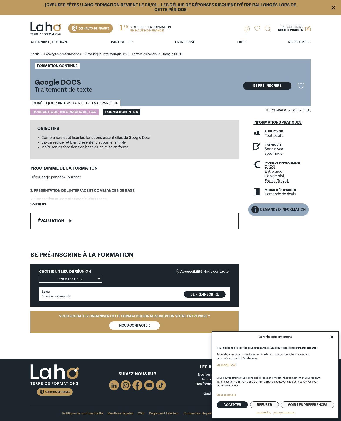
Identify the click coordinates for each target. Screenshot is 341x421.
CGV (141, 413)
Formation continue (146, 54)
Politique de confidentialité (82, 413)
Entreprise (273, 171)
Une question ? (294, 29)
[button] (332, 337)
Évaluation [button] (51, 221)
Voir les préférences (307, 405)
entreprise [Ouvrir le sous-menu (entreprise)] (185, 42)
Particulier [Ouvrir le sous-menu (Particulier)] (122, 42)
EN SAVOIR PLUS (226, 364)
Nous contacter (134, 325)
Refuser (264, 405)
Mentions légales (120, 413)
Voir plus (38, 204)
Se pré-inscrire (267, 86)
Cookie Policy (263, 412)
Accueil (35, 54)
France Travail (277, 180)
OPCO (270, 166)
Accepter (232, 405)
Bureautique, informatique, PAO (106, 54)
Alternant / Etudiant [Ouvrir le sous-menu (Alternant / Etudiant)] (49, 42)
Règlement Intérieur (164, 413)
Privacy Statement (284, 412)
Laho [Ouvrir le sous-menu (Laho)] (241, 42)
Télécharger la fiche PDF (285, 110)
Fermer (333, 7)
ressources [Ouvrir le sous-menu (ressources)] (299, 42)
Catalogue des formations (62, 54)
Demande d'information (278, 209)
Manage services (226, 394)
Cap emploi (274, 176)
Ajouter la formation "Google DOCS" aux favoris (301, 86)
